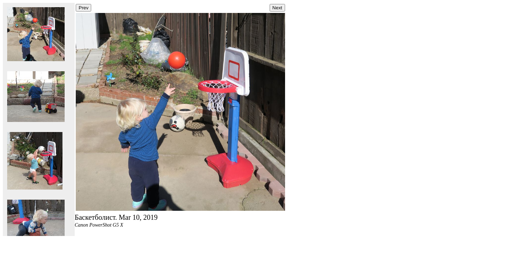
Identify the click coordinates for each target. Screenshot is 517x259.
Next (277, 7)
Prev (83, 7)
